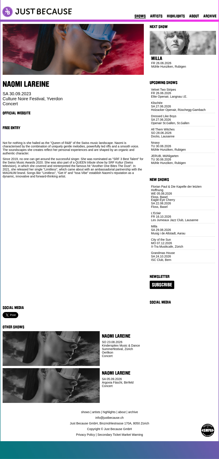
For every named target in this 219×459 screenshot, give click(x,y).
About (194, 16)
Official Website (16, 113)
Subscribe (162, 284)
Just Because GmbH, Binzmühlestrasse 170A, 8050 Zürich (109, 423)
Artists (156, 16)
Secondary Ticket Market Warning (120, 434)
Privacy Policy (85, 434)
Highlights (176, 16)
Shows (140, 16)
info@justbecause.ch (109, 417)
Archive (209, 16)
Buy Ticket (109, 400)
